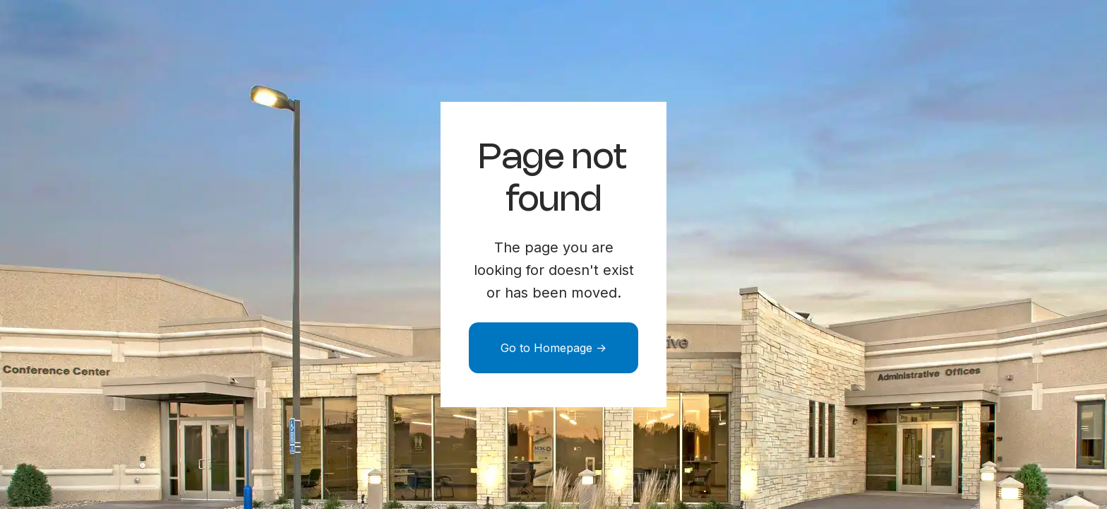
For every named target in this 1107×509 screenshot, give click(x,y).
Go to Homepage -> (553, 348)
